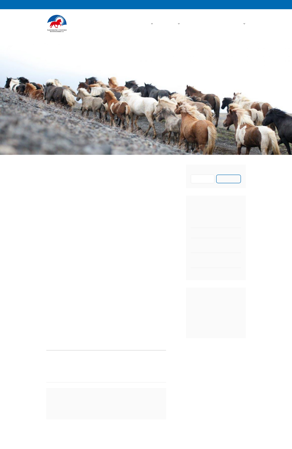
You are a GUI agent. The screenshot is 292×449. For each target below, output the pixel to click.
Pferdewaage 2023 (204, 232)
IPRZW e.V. (92, 23)
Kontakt (235, 23)
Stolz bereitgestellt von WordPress (121, 441)
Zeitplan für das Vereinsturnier (213, 272)
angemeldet (75, 407)
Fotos (192, 23)
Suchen (196, 172)
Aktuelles (169, 23)
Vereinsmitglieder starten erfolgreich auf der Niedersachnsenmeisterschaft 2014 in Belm (76, 366)
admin (70, 184)
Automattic (187, 441)
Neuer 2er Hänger (203, 223)
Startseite (141, 23)
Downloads (213, 23)
